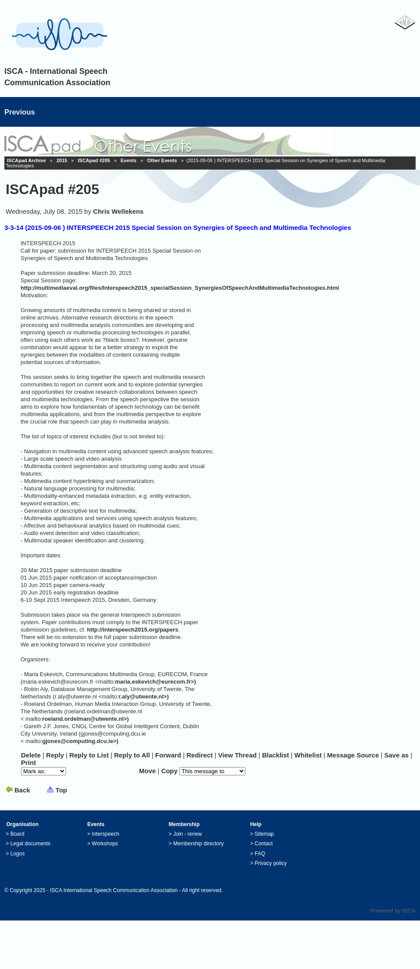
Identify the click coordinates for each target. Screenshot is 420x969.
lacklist (275, 755)
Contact (264, 843)
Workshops (105, 843)
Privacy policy (271, 863)
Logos (17, 854)
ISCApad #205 (94, 160)
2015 (61, 160)
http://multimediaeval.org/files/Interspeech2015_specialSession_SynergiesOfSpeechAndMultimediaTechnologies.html (180, 288)
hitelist (308, 755)
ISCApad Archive (26, 160)
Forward (168, 755)
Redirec (199, 755)
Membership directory (198, 843)
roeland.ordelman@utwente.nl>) (85, 718)
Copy (169, 771)
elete (31, 755)
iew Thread (237, 755)
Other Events (162, 160)
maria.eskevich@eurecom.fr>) (155, 681)
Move (147, 771)
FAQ (260, 854)
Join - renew (187, 834)
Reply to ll (132, 755)
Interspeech (105, 834)
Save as (396, 755)
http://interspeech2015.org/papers (132, 629)
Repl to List (88, 755)
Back (22, 790)
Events (128, 160)
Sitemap (264, 834)
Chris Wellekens (118, 211)
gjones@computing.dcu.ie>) (80, 741)
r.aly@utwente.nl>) (144, 696)
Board (17, 834)
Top (61, 790)
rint (28, 762)
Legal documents (30, 843)
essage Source (353, 755)
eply (55, 755)
